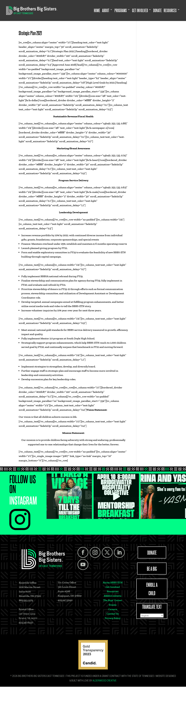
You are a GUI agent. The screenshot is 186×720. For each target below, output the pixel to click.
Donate (157, 10)
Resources (170, 10)
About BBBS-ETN (113, 582)
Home (97, 10)
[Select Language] (152, 615)
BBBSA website (112, 595)
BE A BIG (152, 568)
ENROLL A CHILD (151, 589)
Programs (121, 10)
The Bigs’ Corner (112, 600)
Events (113, 604)
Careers (112, 609)
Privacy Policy (112, 618)
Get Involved (140, 10)
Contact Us (113, 613)
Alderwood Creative (105, 680)
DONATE (152, 552)
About (105, 10)
